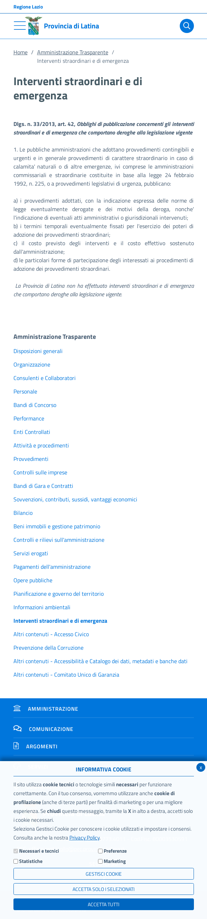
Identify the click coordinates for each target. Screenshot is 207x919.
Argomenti (35, 746)
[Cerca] (187, 26)
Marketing (115, 861)
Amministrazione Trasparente (72, 52)
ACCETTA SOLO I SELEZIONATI (103, 889)
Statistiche (30, 861)
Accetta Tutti (103, 904)
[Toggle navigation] (20, 25)
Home (20, 52)
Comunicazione (43, 729)
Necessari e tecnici (39, 850)
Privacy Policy (84, 837)
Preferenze (115, 850)
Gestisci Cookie (104, 873)
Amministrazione (45, 709)
